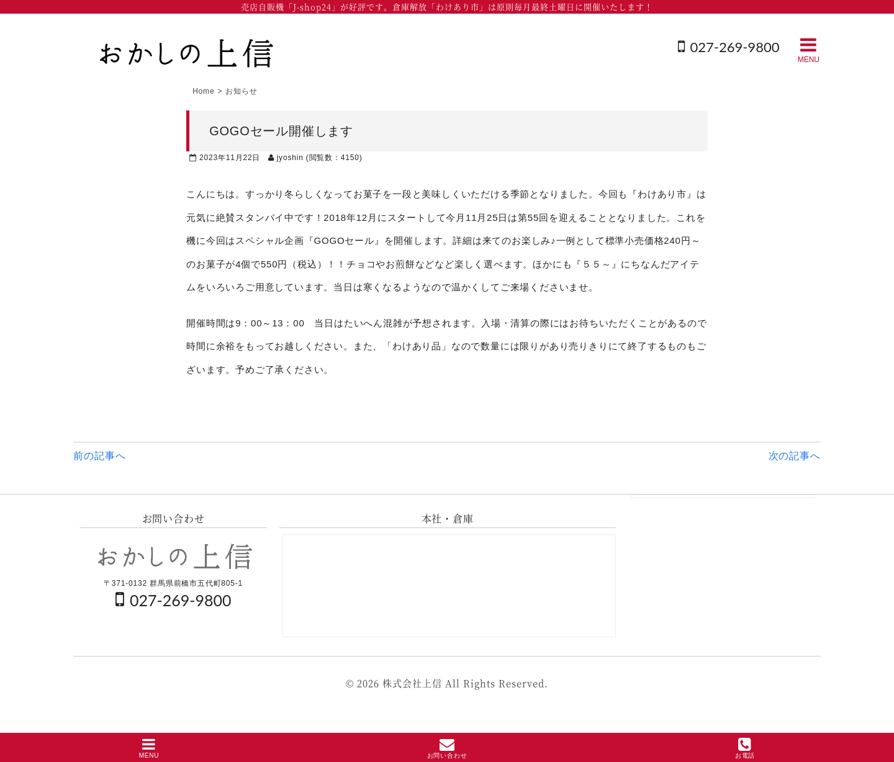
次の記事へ (795, 455)
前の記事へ (99, 455)
